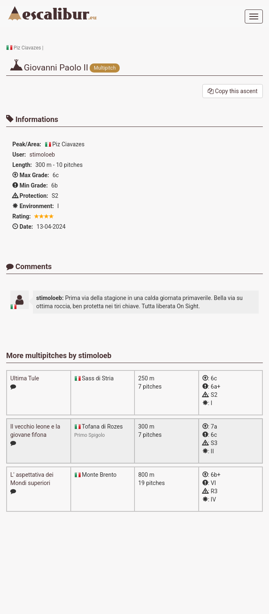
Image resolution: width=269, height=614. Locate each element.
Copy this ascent (232, 91)
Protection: (30, 195)
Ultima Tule (24, 378)
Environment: (33, 206)
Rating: (21, 216)
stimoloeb (42, 154)
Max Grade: (30, 175)
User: (19, 154)
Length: (22, 165)
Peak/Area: (26, 144)
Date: (22, 226)
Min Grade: (30, 185)
